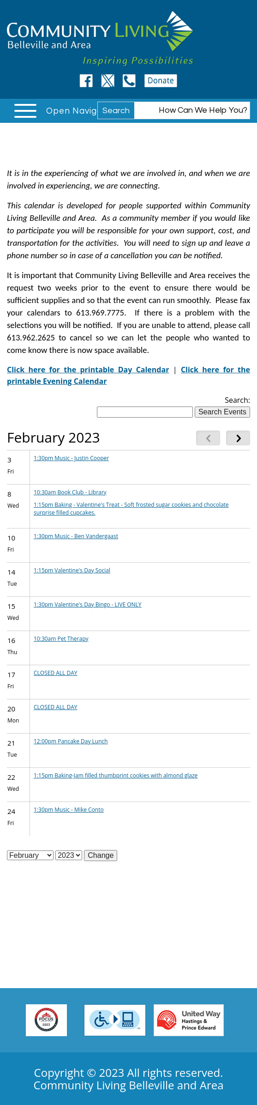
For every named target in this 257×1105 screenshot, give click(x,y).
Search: (237, 400)
